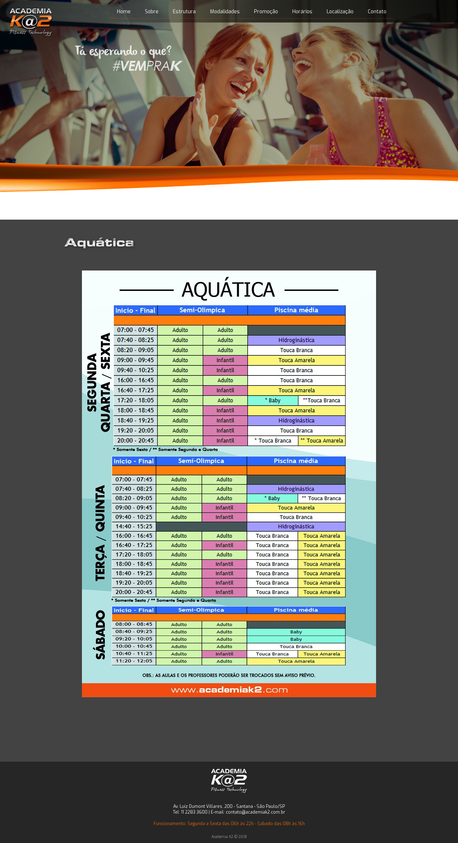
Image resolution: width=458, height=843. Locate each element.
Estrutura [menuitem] (184, 11)
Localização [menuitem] (340, 11)
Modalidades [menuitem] (225, 11)
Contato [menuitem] (377, 11)
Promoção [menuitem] (266, 11)
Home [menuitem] (124, 11)
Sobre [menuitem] (152, 11)
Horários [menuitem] (302, 11)
